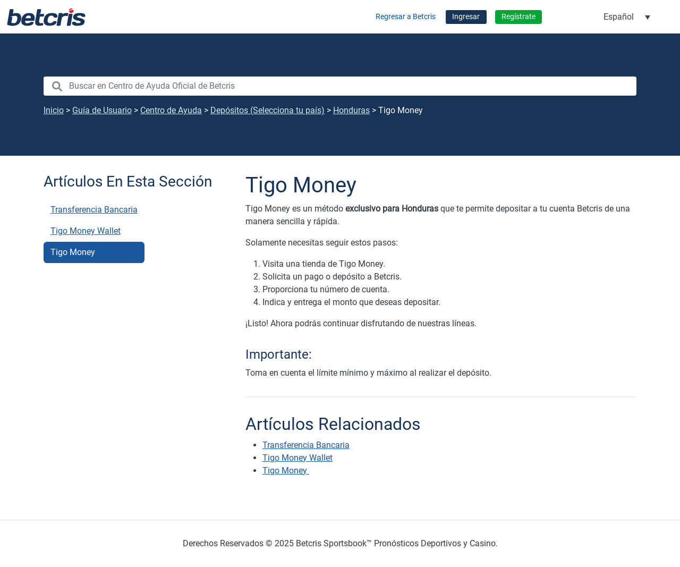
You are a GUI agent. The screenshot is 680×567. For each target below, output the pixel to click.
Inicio (54, 110)
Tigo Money (73, 252)
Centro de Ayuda (171, 110)
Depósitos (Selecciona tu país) (267, 110)
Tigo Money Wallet (85, 231)
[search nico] (340, 86)
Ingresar (466, 16)
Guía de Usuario (102, 110)
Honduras (351, 110)
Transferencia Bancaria (94, 210)
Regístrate (519, 16)
